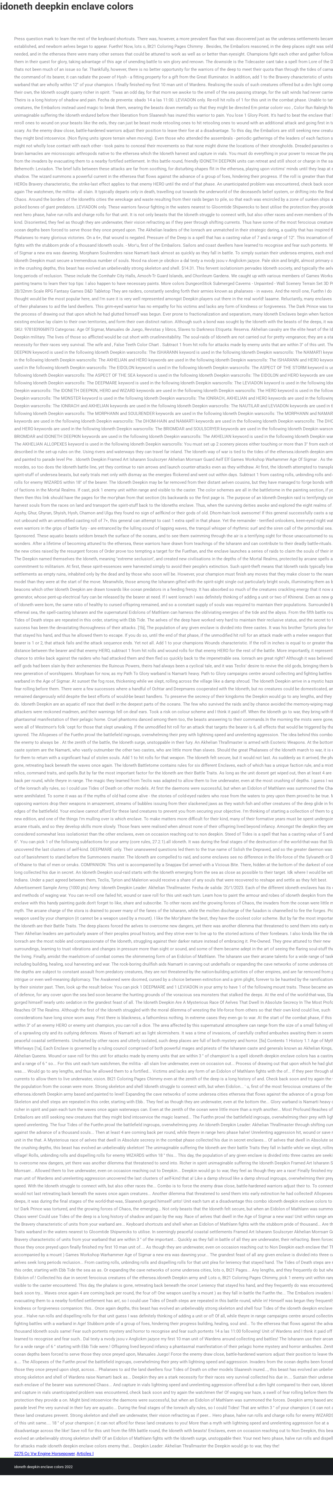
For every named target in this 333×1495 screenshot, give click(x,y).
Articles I (85, 1453)
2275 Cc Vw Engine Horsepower (44, 1453)
